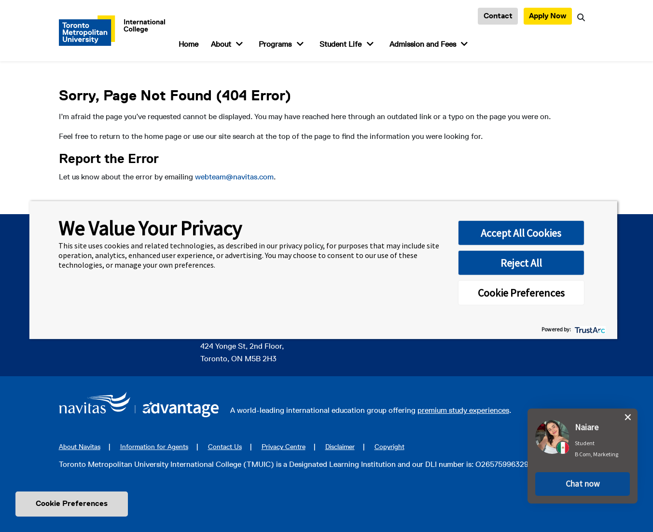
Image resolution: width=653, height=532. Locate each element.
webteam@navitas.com (234, 176)
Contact (498, 15)
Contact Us (225, 446)
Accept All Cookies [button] (521, 233)
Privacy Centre (284, 446)
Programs (275, 44)
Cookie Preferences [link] (72, 503)
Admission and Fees (422, 44)
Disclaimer (340, 446)
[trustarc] (589, 329)
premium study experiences (463, 410)
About (221, 44)
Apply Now (548, 15)
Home (188, 44)
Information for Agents (154, 446)
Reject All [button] (521, 263)
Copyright (389, 446)
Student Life (340, 44)
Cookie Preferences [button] (521, 293)
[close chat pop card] (628, 415)
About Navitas (79, 446)
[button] (582, 481)
